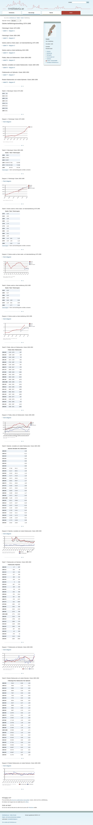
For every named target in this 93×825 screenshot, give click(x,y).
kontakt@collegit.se (12, 819)
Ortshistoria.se (5, 815)
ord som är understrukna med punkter (20, 800)
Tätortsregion (5, 169)
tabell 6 (5, 67)
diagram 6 (11, 67)
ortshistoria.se (12, 17)
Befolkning (49, 53)
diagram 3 (11, 45)
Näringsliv (49, 55)
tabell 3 (5, 45)
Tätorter (51, 13)
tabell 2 (5, 38)
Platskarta (31, 807)
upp (21, 86)
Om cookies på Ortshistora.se (9, 822)
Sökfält (70, 2)
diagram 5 (11, 60)
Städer (71, 13)
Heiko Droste (13, 815)
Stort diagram (7, 122)
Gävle (22, 17)
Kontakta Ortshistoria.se (52, 62)
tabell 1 (5, 31)
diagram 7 (11, 75)
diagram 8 (11, 82)
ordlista (26, 802)
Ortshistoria (11, 13)
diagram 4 (11, 53)
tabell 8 (5, 82)
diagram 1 (11, 31)
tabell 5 (5, 60)
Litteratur (49, 58)
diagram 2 (11, 38)
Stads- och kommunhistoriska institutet (11, 817)
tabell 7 (5, 75)
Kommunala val (50, 57)
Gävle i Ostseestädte (51, 60)
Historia (48, 51)
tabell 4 (5, 53)
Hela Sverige (31, 13)
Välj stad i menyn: (6, 20)
